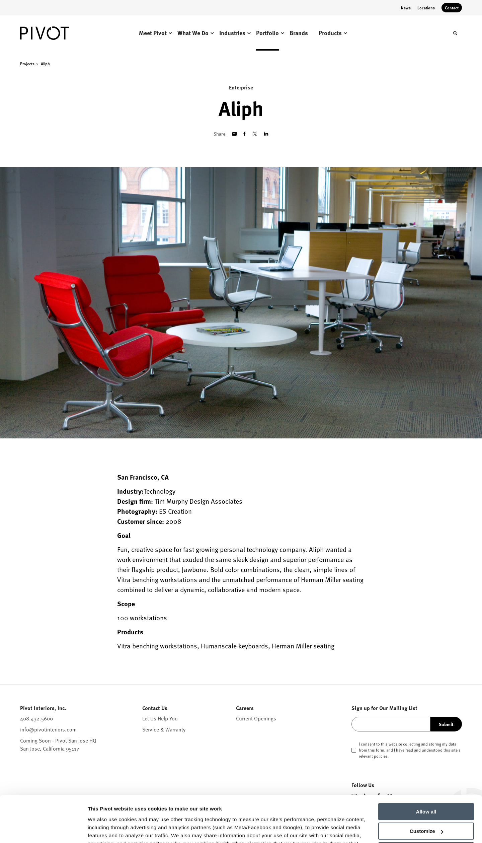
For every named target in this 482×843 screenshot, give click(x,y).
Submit (446, 724)
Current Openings (256, 718)
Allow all (426, 771)
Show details (103, 830)
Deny (426, 811)
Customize (426, 791)
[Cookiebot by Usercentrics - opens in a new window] (43, 830)
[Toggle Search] (455, 33)
